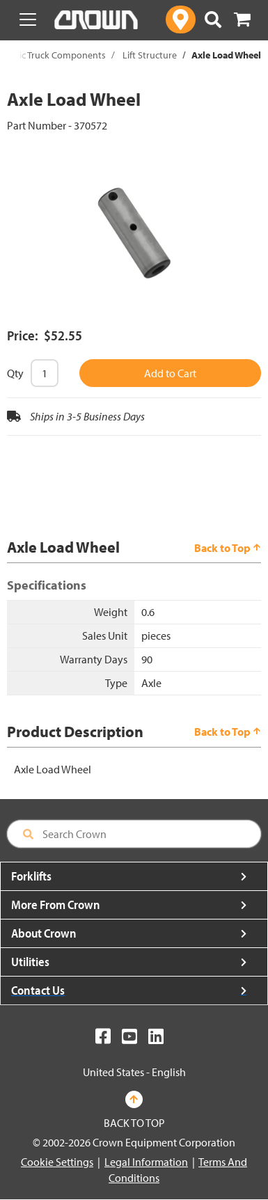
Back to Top (227, 548)
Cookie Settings (57, 1162)
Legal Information (146, 1162)
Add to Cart (170, 373)
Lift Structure (150, 55)
